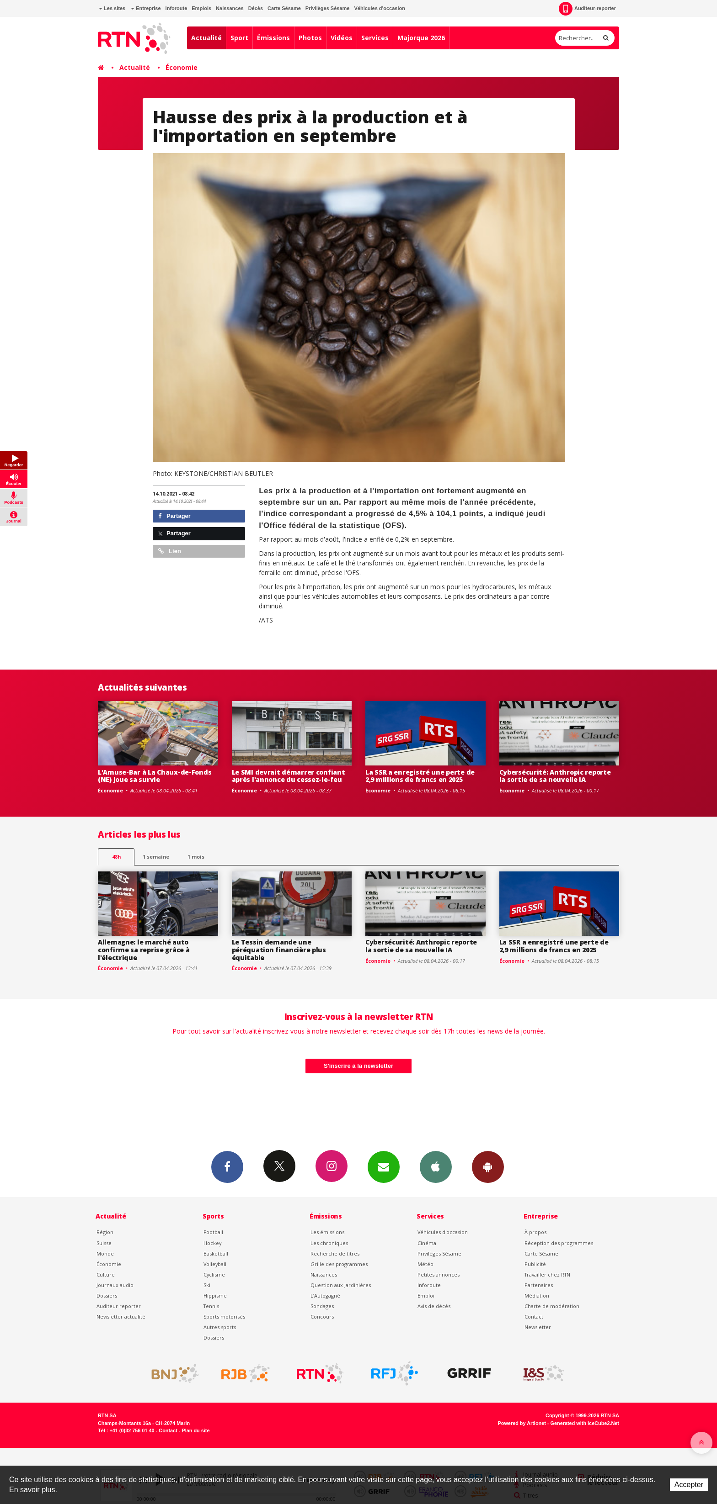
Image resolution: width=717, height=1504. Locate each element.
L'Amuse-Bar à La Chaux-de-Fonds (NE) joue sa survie (154, 776)
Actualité (206, 37)
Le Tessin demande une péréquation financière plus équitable (279, 950)
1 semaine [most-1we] (156, 856)
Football (213, 1232)
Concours (322, 1316)
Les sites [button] (112, 8)
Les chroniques (329, 1243)
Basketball (215, 1253)
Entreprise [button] (146, 8)
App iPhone (436, 1166)
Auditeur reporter (118, 1306)
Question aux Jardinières (340, 1285)
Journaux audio (115, 1285)
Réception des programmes (558, 1243)
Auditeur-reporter (587, 9)
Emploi (425, 1295)
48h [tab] (116, 856)
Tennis (211, 1306)
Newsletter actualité (120, 1316)
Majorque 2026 (421, 37)
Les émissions (327, 1232)
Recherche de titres (334, 1253)
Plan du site (195, 1430)
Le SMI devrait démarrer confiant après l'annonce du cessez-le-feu (288, 776)
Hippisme (215, 1295)
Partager (174, 515)
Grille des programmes (339, 1264)
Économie (182, 67)
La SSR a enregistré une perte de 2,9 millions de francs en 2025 (420, 776)
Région (104, 1232)
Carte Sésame (284, 8)
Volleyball (214, 1264)
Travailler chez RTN (547, 1274)
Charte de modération (551, 1306)
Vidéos (342, 37)
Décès (255, 8)
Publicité (535, 1264)
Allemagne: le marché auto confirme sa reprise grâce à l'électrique (143, 950)
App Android (488, 1166)
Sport (239, 37)
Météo (425, 1264)
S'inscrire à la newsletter (358, 1065)
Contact (533, 1316)
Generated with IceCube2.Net (585, 1423)
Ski (206, 1285)
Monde (105, 1253)
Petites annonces (438, 1274)
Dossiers (106, 1295)
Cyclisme (214, 1274)
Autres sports (219, 1327)
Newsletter (537, 1327)
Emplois (201, 8)
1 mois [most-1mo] (195, 856)
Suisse (104, 1243)
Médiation (536, 1295)
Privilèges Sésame (327, 8)
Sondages (322, 1306)
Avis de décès (433, 1306)
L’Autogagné (325, 1295)
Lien (169, 551)
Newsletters (384, 1166)
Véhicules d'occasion (379, 8)
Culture (105, 1274)
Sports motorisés (224, 1316)
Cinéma (426, 1243)
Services (375, 37)
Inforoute (176, 8)
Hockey (212, 1243)
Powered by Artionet (522, 1423)
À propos (535, 1232)
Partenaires (538, 1285)
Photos (310, 37)
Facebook (227, 1166)
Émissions (273, 37)
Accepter (688, 1484)
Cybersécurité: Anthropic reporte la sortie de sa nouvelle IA (555, 776)
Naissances (230, 8)
